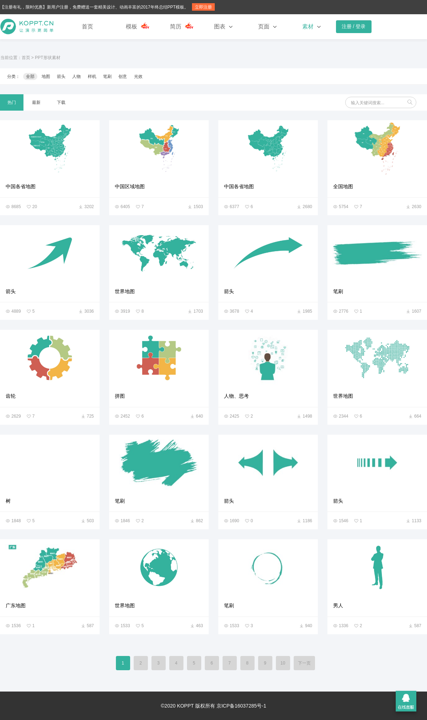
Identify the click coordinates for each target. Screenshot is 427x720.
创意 (122, 76)
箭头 (61, 76)
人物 (76, 76)
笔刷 (107, 76)
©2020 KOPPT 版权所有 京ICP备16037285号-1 (213, 706)
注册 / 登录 (354, 26)
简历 (175, 26)
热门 (11, 102)
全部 (30, 76)
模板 (131, 26)
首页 (87, 26)
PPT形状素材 (47, 57)
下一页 (304, 663)
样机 (92, 76)
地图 (46, 76)
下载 (61, 102)
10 (283, 663)
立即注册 (203, 7)
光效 (138, 76)
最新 (36, 102)
